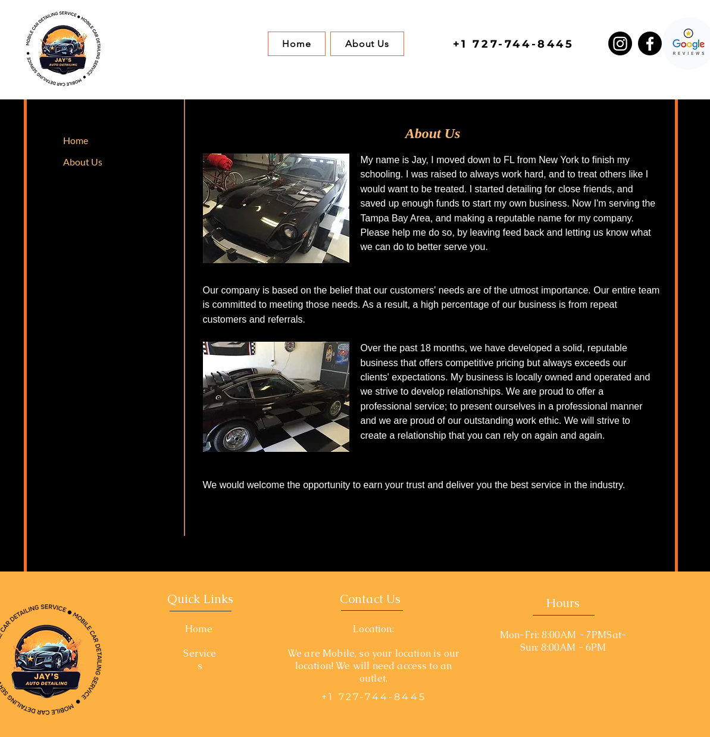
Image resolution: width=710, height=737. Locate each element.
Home (75, 140)
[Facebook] (650, 43)
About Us (82, 161)
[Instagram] (620, 43)
